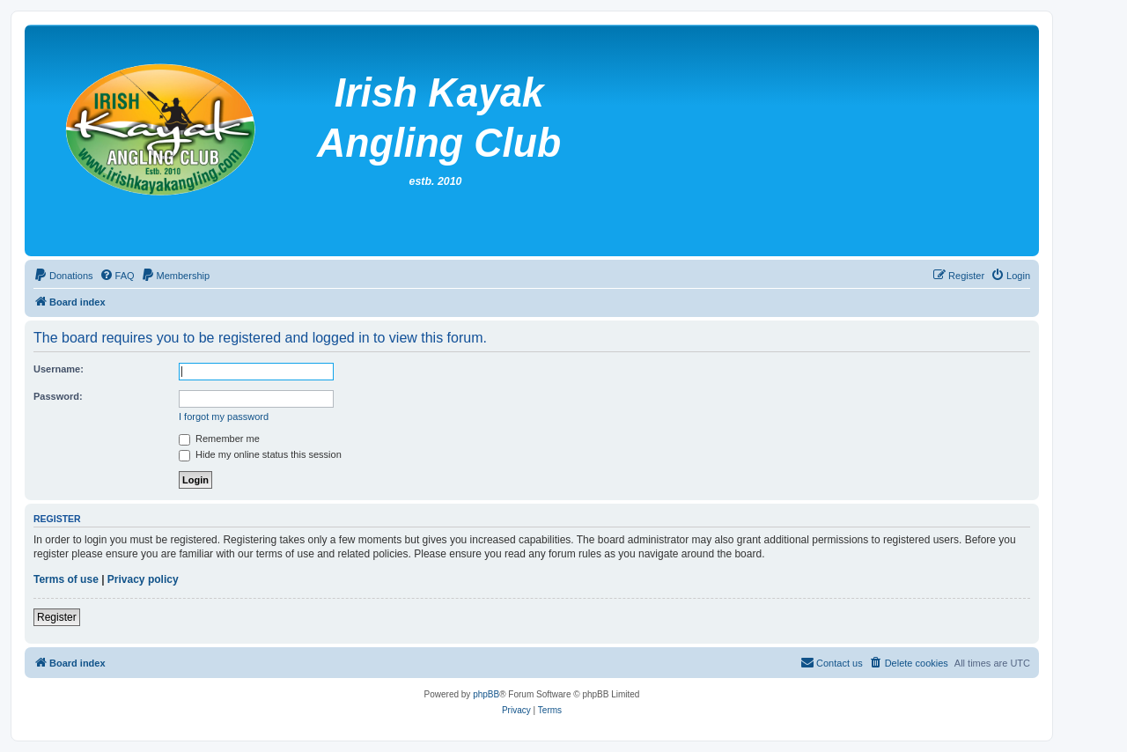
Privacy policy (143, 579)
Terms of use (66, 579)
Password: (58, 396)
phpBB (486, 694)
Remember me (219, 438)
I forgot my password (224, 416)
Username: (58, 369)
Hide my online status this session (260, 454)
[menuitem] (63, 275)
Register (57, 617)
